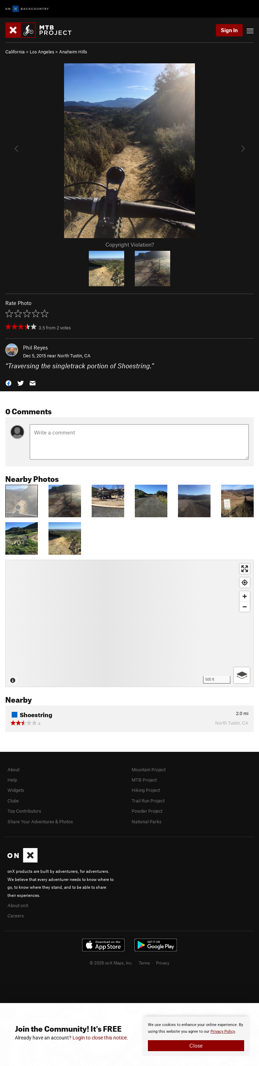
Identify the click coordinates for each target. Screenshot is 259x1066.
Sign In (229, 30)
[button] (8, 382)
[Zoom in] (245, 596)
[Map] (129, 623)
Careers (15, 915)
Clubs (13, 800)
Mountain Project (149, 769)
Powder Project (147, 811)
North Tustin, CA (74, 355)
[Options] (242, 675)
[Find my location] (245, 582)
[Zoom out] (245, 606)
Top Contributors (24, 811)
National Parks (146, 821)
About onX (18, 905)
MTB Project (144, 780)
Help (12, 780)
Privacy (162, 962)
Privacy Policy (223, 1031)
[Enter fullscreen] (245, 569)
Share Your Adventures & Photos (40, 821)
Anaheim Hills (73, 51)
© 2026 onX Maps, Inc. (111, 962)
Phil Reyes (35, 347)
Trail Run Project (148, 800)
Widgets (15, 790)
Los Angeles (42, 51)
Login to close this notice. (100, 1038)
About (13, 769)
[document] (196, 1036)
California (15, 51)
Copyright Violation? (129, 244)
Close (196, 1045)
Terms (144, 962)
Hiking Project (146, 790)
